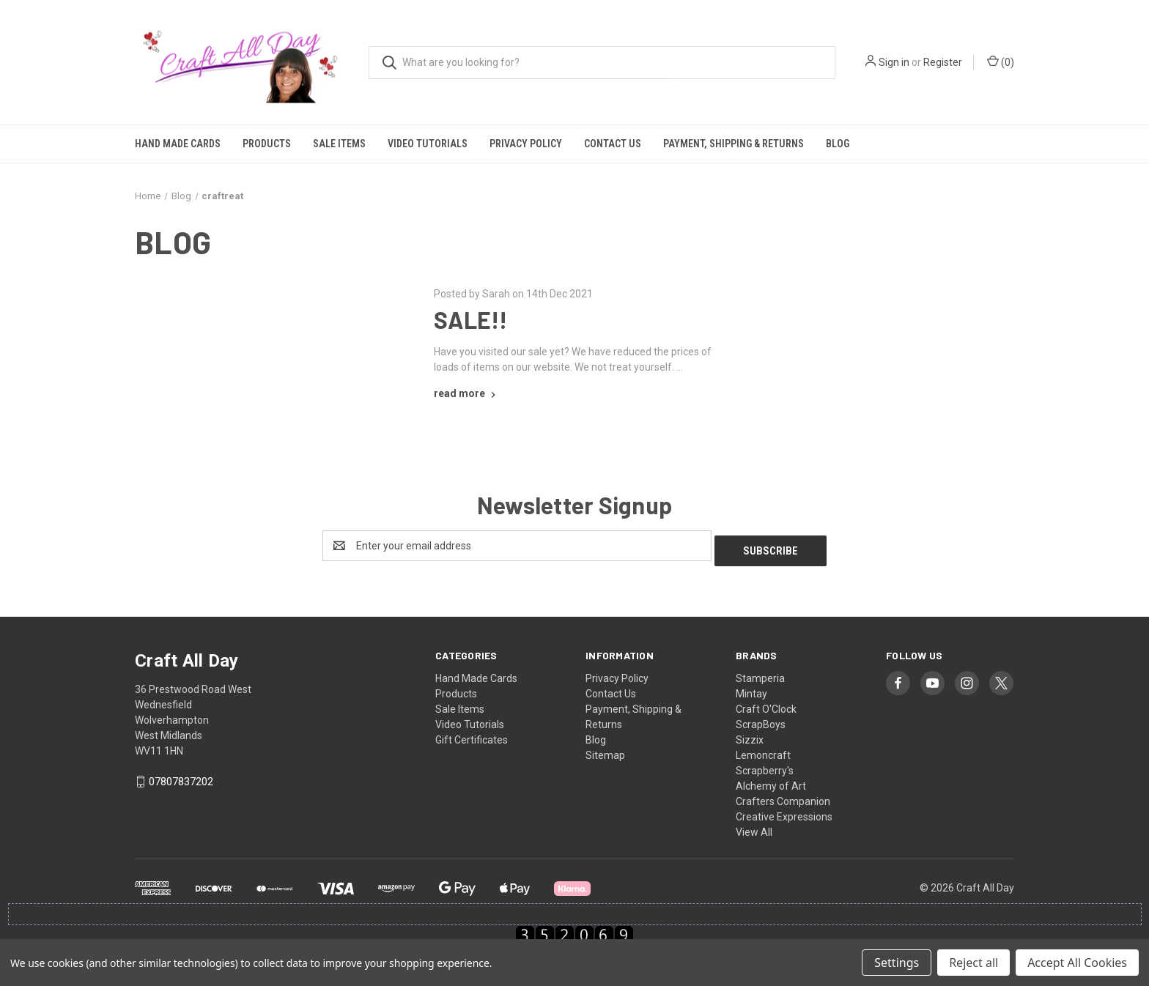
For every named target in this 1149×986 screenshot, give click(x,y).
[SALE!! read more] (466, 393)
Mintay (751, 688)
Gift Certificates (471, 735)
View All (754, 827)
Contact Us (612, 143)
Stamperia (760, 673)
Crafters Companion (783, 796)
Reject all (973, 963)
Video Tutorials (428, 143)
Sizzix (750, 735)
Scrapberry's (765, 765)
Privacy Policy (525, 143)
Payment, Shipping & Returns (733, 143)
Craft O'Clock (766, 704)
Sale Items (339, 143)
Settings (896, 963)
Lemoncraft (763, 750)
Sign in (894, 62)
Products (267, 143)
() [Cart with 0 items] (1000, 61)
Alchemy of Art (771, 781)
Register (942, 62)
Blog (837, 143)
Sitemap (605, 750)
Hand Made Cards (178, 143)
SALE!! (471, 319)
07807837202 (181, 777)
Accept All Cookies (1077, 963)
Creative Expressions (784, 812)
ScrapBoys (761, 719)
